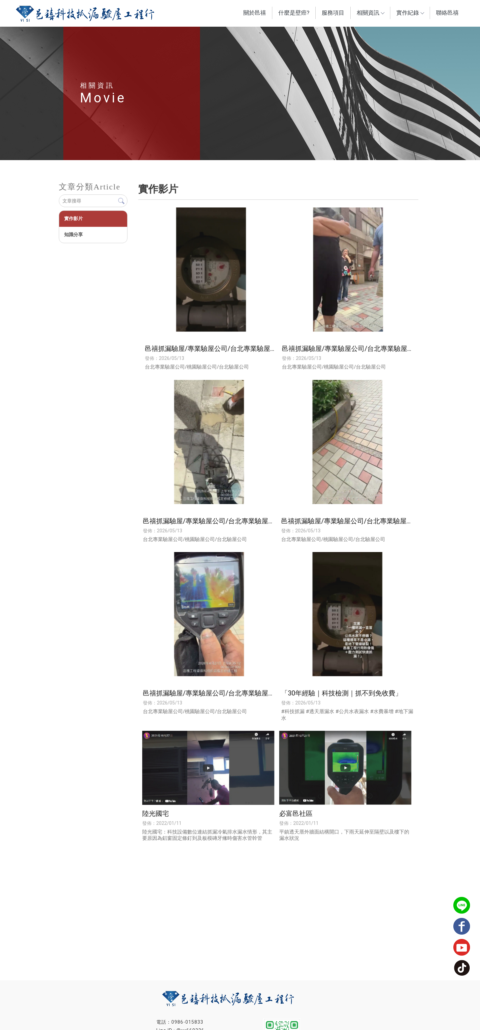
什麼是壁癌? (293, 12)
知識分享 (73, 234)
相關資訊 (370, 12)
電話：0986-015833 (179, 1022)
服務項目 (333, 12)
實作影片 (73, 218)
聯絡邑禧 (447, 12)
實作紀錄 (410, 12)
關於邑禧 (254, 12)
